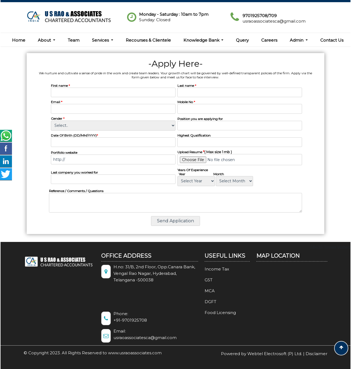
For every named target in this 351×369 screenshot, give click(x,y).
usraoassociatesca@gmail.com (274, 21)
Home (18, 40)
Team (73, 40)
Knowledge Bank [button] (201, 40)
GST (201, 279)
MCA (202, 290)
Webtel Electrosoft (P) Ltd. (274, 353)
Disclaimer (316, 353)
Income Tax (209, 269)
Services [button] (101, 40)
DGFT (202, 301)
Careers (269, 40)
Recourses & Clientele (148, 40)
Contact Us (331, 40)
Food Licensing (212, 312)
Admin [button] (297, 40)
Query (242, 40)
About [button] (45, 40)
